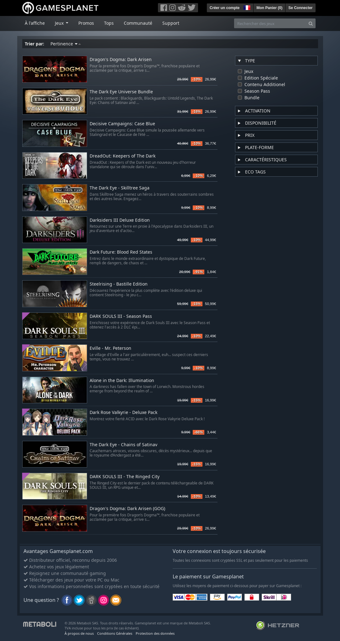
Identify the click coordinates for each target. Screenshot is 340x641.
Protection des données (155, 633)
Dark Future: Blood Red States (121, 252)
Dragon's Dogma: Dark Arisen (121, 59)
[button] (246, 7)
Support (170, 23)
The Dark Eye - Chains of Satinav (123, 444)
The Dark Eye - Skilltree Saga (119, 188)
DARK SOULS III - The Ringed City (125, 476)
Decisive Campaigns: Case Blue (122, 124)
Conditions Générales (114, 633)
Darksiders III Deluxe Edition (120, 220)
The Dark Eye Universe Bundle (121, 92)
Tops (109, 23)
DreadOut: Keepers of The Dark (122, 156)
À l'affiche (35, 23)
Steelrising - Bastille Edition (119, 284)
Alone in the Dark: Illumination (122, 380)
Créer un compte (224, 8)
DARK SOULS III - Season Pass (121, 316)
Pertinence (65, 44)
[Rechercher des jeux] (270, 23)
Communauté (138, 23)
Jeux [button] (60, 23)
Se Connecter (300, 8)
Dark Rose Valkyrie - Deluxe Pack (123, 412)
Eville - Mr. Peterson (110, 348)
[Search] (311, 23)
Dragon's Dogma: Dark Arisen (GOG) (127, 508)
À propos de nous (79, 633)
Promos (86, 23)
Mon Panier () (269, 8)
